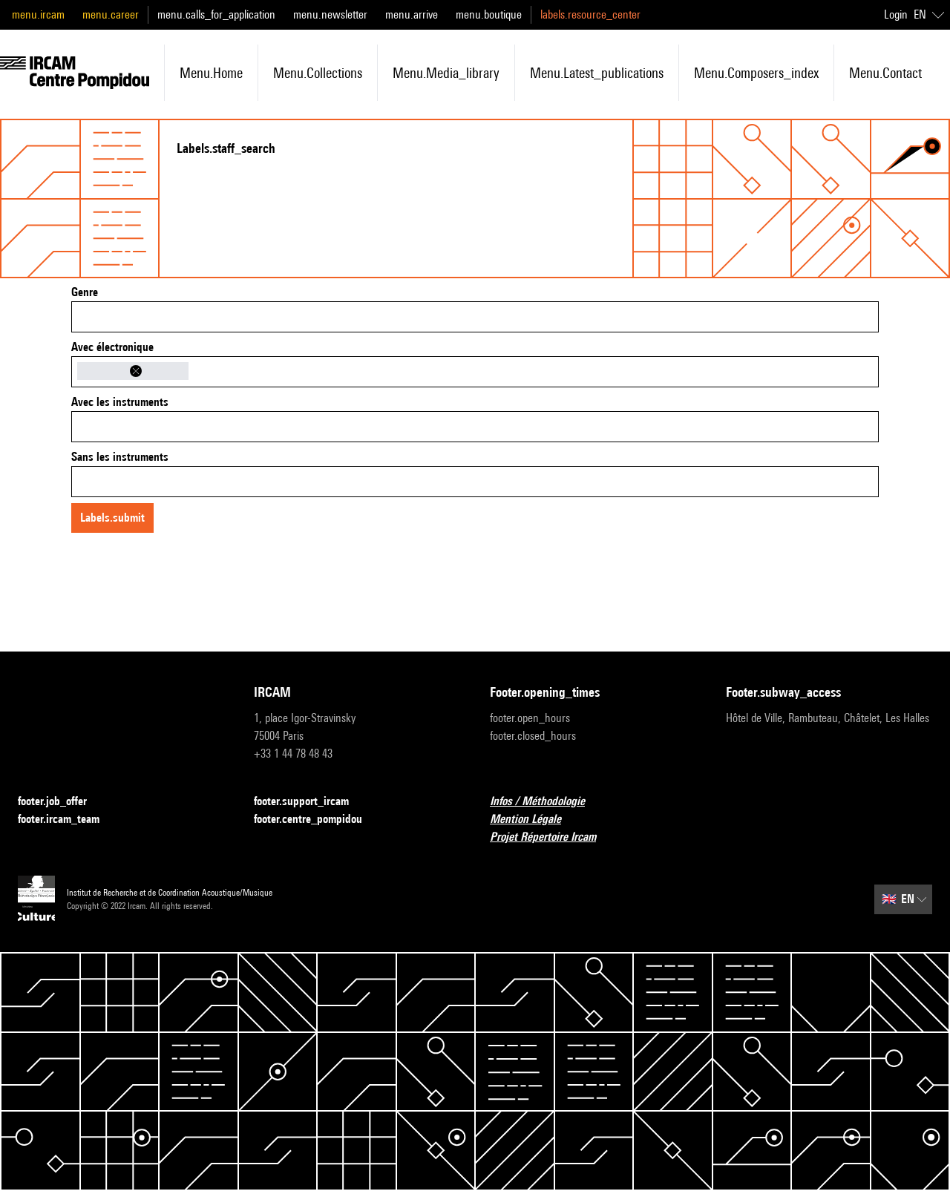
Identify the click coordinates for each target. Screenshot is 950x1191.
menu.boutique (489, 14)
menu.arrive (411, 14)
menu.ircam (38, 14)
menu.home (211, 73)
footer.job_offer (61, 802)
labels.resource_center (590, 14)
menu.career (110, 14)
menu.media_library (446, 73)
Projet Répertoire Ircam (552, 837)
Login (896, 14)
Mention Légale (534, 819)
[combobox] (475, 316)
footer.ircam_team (67, 819)
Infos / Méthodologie (546, 802)
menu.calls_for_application (216, 14)
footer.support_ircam (310, 802)
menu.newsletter (330, 14)
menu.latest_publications (597, 73)
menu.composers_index (756, 73)
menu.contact (885, 73)
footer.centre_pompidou (317, 819)
